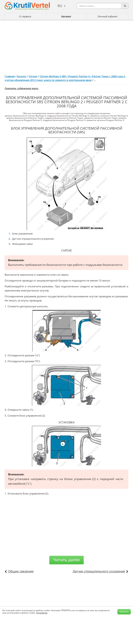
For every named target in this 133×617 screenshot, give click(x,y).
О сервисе (25, 16)
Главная (10, 76)
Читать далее (66, 559)
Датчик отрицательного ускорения (99, 571)
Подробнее (41, 612)
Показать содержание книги (21, 88)
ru (60, 5)
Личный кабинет (108, 16)
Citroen (33, 76)
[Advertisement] (66, 46)
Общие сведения (21, 571)
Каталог (66, 16)
